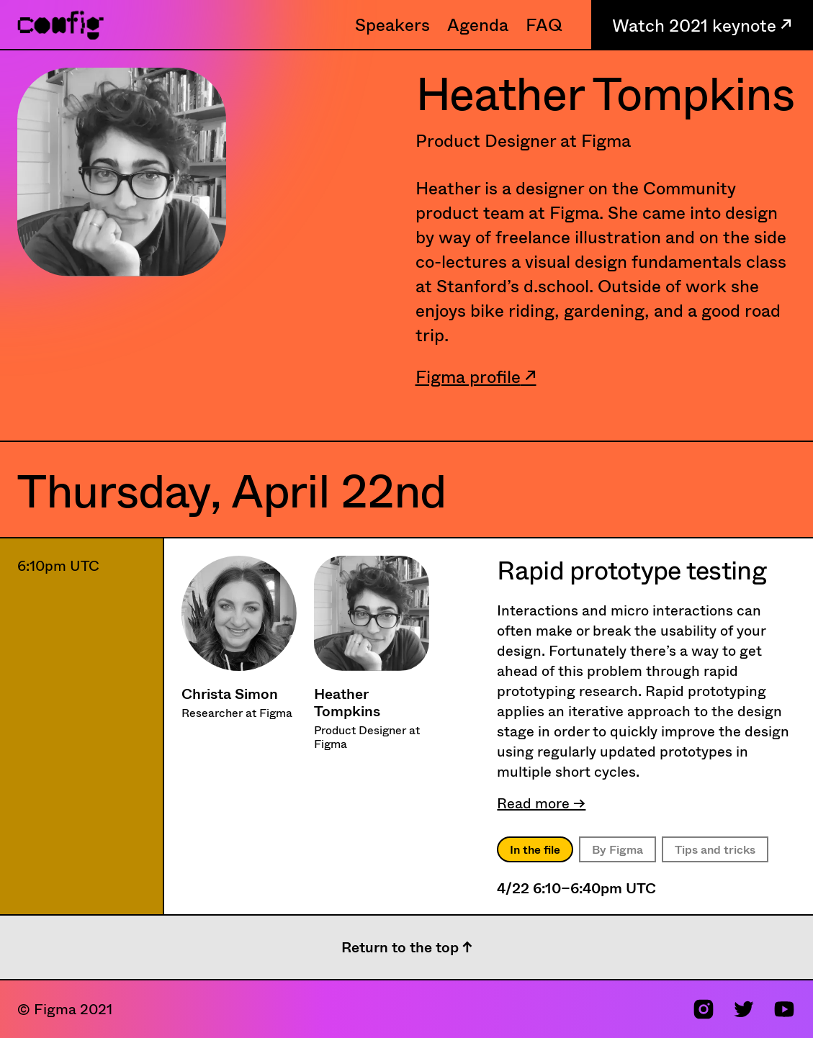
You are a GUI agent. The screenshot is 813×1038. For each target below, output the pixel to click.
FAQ (544, 24)
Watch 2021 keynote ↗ (702, 25)
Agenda (477, 24)
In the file (535, 849)
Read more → (541, 803)
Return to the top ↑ (406, 947)
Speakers (392, 24)
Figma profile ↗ (476, 376)
